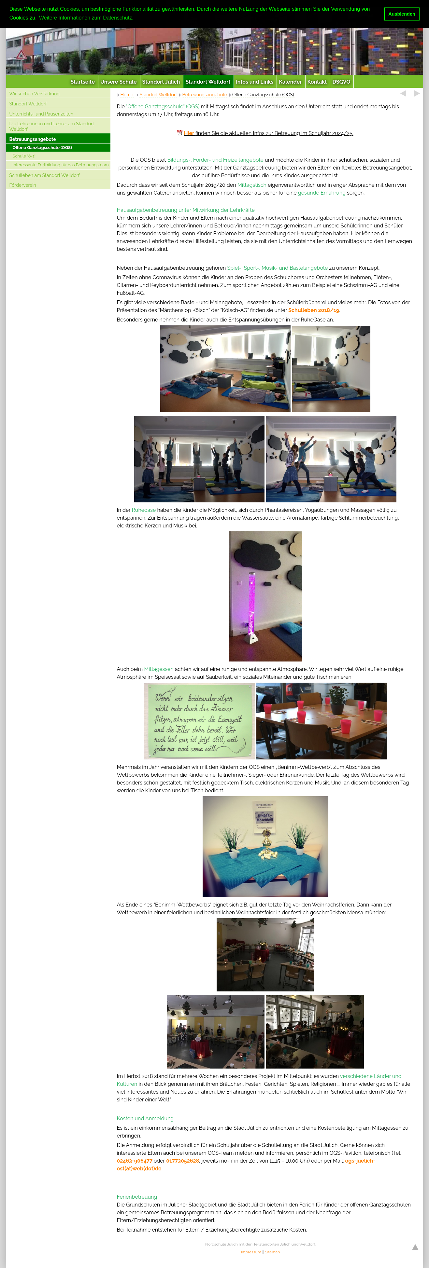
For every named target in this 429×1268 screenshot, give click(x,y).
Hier (189, 133)
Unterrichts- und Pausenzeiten (41, 113)
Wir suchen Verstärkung (34, 93)
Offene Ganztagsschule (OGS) (42, 147)
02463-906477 (134, 1161)
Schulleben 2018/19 (313, 310)
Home (127, 94)
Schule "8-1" (24, 156)
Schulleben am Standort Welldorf (44, 175)
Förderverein (22, 185)
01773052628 (182, 1161)
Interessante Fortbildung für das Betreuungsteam (61, 164)
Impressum (251, 1252)
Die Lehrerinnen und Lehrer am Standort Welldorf (51, 126)
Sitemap (272, 1252)
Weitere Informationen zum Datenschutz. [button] (86, 17)
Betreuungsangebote (32, 139)
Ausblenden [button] (401, 14)
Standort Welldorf (28, 103)
